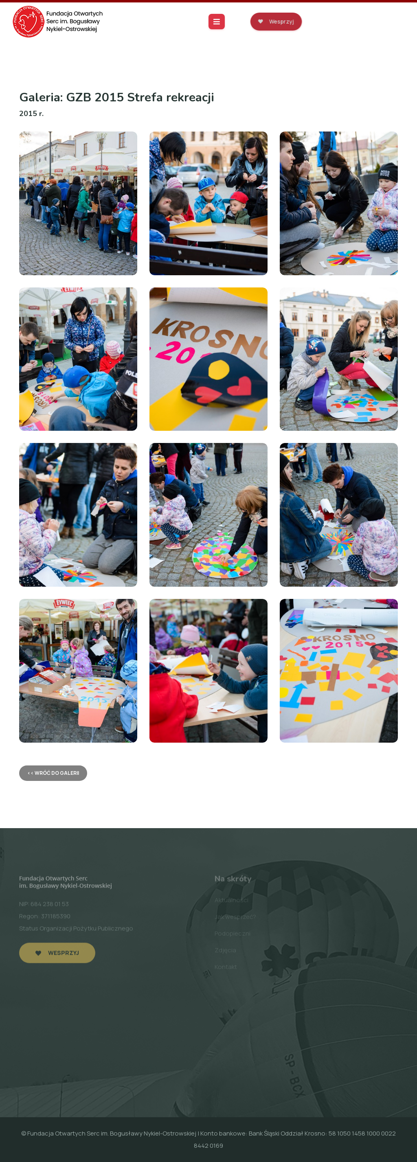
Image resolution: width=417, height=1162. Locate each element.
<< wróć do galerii (53, 773)
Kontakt (226, 968)
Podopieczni (232, 935)
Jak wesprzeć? (235, 918)
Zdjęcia (225, 951)
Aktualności (231, 901)
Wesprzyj (276, 21)
